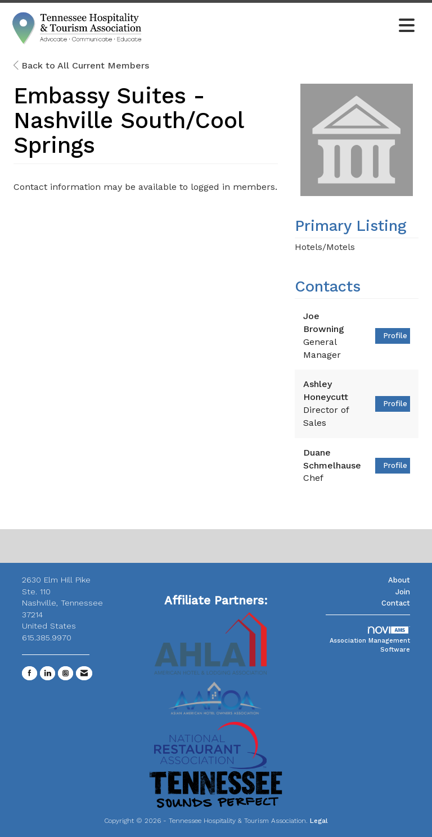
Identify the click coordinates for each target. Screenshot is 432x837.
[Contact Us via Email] (84, 673)
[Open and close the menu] (283, 26)
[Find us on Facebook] (29, 673)
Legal (319, 821)
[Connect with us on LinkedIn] (47, 673)
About (399, 580)
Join (402, 592)
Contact (395, 603)
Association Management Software (370, 639)
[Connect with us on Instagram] (65, 673)
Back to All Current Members (81, 65)
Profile (395, 335)
